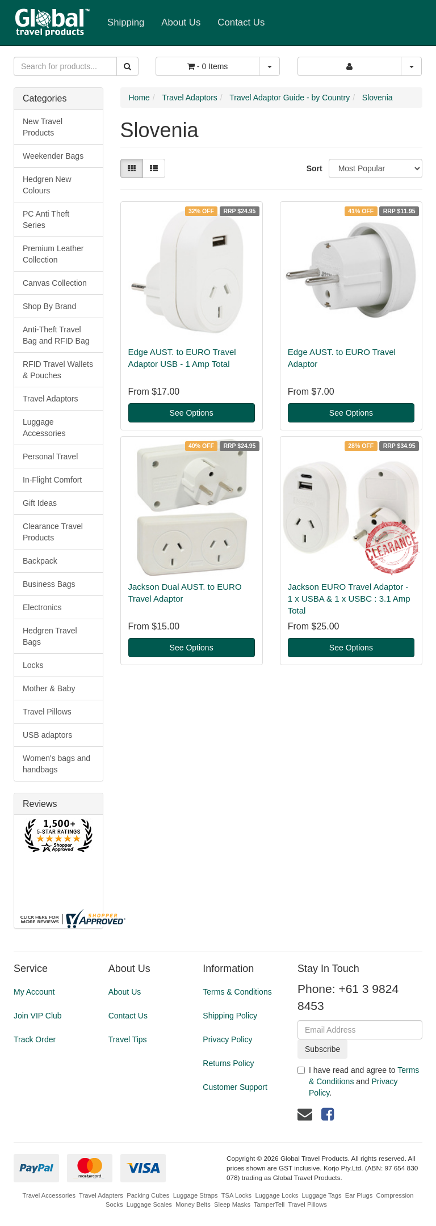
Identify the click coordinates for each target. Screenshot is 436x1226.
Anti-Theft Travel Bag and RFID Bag (56, 335)
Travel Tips (127, 1039)
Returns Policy (228, 1063)
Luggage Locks (276, 1195)
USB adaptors (47, 734)
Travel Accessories (49, 1195)
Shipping (125, 22)
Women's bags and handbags (56, 764)
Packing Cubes (148, 1195)
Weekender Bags (53, 155)
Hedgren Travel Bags (50, 636)
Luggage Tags (321, 1195)
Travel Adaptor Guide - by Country (289, 97)
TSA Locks (236, 1195)
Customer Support (235, 1087)
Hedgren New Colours (47, 185)
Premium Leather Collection (53, 254)
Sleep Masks (232, 1204)
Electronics (42, 607)
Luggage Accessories (44, 427)
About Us (180, 22)
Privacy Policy (227, 1039)
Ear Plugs (359, 1195)
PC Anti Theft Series (46, 219)
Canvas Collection (55, 283)
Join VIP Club (38, 1015)
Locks (33, 665)
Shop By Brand (49, 306)
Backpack (40, 560)
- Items (207, 66)
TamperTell (269, 1204)
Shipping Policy (230, 1015)
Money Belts (193, 1204)
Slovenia (377, 97)
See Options (191, 412)
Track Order (35, 1039)
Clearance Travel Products (53, 532)
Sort (313, 168)
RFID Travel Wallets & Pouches (58, 370)
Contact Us (241, 22)
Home (139, 97)
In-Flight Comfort (52, 479)
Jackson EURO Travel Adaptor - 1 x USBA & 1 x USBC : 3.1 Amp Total (349, 598)
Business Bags (49, 584)
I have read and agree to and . (358, 1081)
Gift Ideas (40, 503)
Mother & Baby (49, 688)
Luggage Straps (195, 1195)
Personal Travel (50, 456)
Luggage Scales (149, 1204)
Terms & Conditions (237, 991)
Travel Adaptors (50, 398)
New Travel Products (42, 127)
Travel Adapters (101, 1195)
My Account (34, 991)
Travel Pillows (47, 711)
